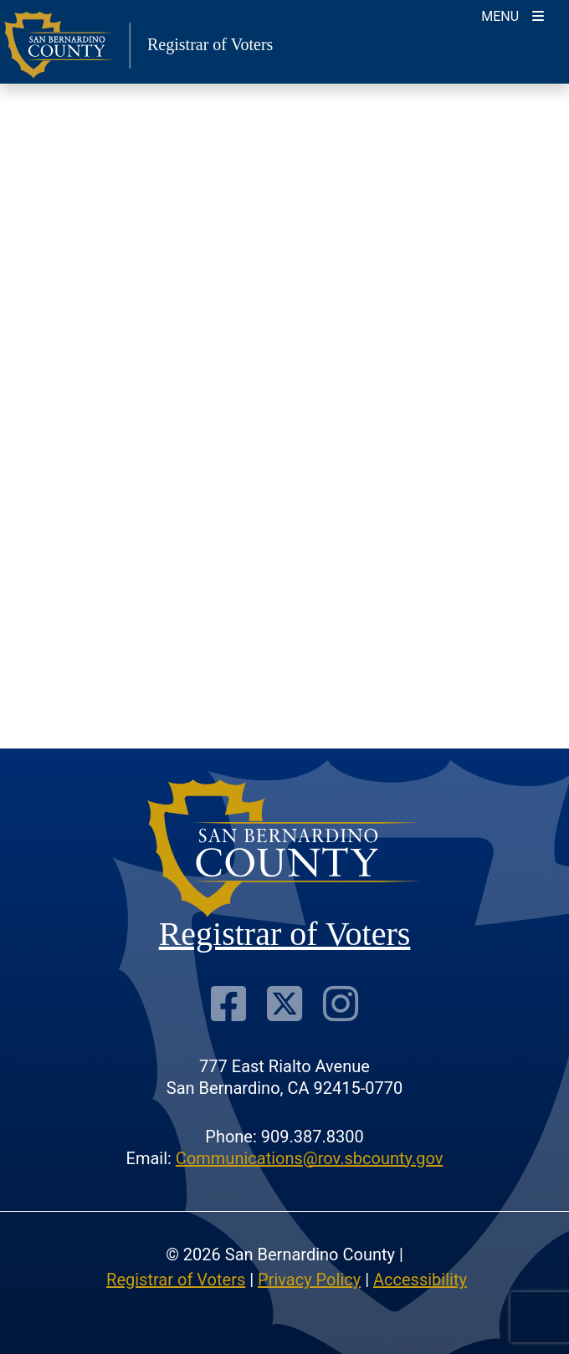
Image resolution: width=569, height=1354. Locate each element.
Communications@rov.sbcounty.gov (309, 1158)
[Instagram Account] (340, 1003)
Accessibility (420, 1280)
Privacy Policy (309, 1280)
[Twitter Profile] (284, 1003)
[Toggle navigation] (512, 14)
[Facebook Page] (228, 1003)
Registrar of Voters (175, 1280)
